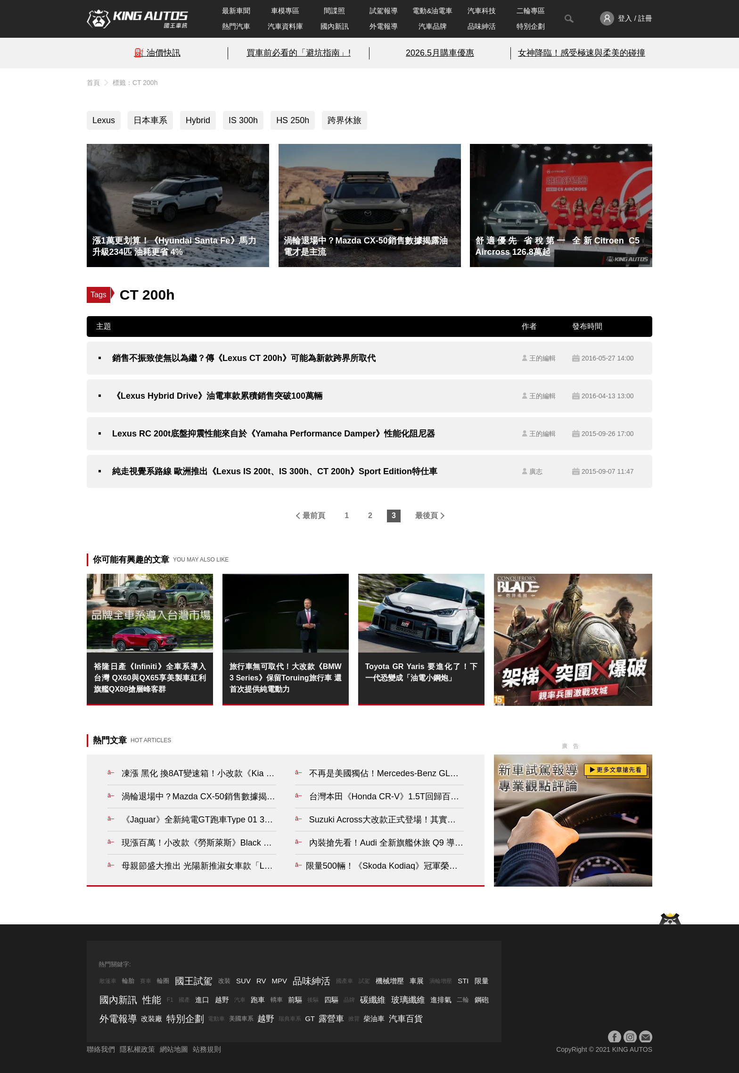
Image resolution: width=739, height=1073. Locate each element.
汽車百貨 (406, 1018)
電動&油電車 (432, 11)
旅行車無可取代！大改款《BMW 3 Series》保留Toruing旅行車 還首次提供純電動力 (286, 677)
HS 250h (292, 120)
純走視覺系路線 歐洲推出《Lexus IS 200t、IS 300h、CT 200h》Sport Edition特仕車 (274, 471)
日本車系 (150, 120)
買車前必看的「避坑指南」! (298, 53)
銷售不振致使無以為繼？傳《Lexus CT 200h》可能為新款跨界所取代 (244, 358)
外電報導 (384, 26)
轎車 (277, 999)
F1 (170, 1000)
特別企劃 (531, 26)
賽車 (145, 981)
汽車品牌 (433, 26)
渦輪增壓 (440, 981)
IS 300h (243, 120)
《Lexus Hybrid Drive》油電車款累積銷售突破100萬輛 (217, 396)
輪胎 (128, 980)
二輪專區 (531, 11)
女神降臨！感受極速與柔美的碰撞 (581, 53)
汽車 (240, 1000)
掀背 (354, 1018)
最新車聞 (236, 11)
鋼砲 (482, 1000)
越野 (222, 1000)
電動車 (216, 1018)
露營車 (331, 1018)
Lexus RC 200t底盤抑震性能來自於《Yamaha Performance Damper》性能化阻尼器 (273, 433)
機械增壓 (390, 981)
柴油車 (374, 1018)
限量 (482, 981)
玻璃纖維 (408, 1000)
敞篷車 (107, 981)
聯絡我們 (101, 1049)
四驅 (331, 1000)
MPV (279, 981)
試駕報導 (384, 11)
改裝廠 (151, 1018)
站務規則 (207, 1049)
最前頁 (314, 515)
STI (463, 981)
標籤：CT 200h (135, 82)
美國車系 (241, 1018)
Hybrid (198, 120)
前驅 (295, 1000)
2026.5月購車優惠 (440, 53)
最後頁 (426, 515)
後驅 (313, 1000)
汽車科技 (482, 11)
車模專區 (285, 11)
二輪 (463, 999)
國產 (184, 1000)
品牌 (349, 1000)
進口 (202, 1000)
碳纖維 (373, 1000)
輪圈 (163, 980)
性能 (151, 1000)
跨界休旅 (344, 120)
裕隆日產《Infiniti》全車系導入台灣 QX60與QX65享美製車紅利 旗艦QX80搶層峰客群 (150, 677)
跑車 (258, 1000)
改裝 (224, 980)
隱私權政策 (137, 1049)
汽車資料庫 (285, 26)
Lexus (103, 120)
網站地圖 (174, 1049)
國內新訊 (334, 26)
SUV (243, 981)
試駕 (364, 981)
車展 (417, 981)
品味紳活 (482, 26)
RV (261, 981)
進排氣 (441, 1000)
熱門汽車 (236, 26)
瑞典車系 (290, 1018)
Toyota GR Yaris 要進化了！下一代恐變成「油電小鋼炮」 (421, 672)
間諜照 (334, 11)
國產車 (344, 981)
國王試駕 (194, 981)
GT (310, 1018)
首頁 (93, 82)
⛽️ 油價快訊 (157, 53)
